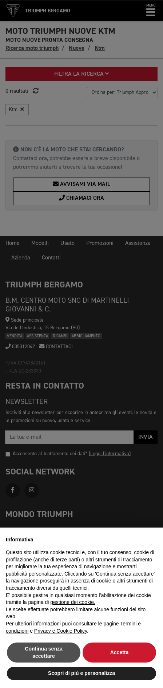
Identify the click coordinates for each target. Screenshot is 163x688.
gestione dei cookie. (72, 602)
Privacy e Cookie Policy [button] (60, 631)
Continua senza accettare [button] (43, 652)
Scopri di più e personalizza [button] (81, 673)
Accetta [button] (119, 652)
